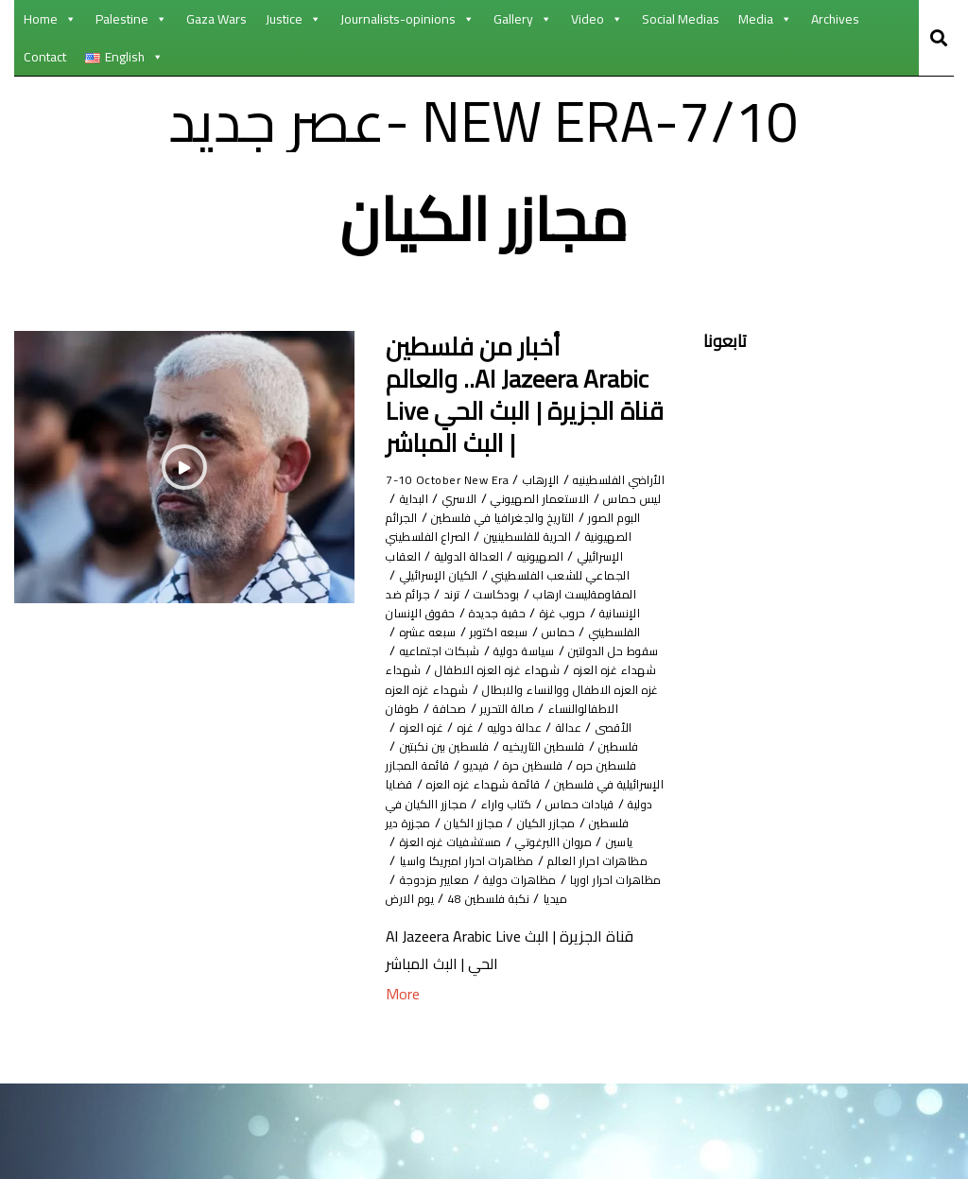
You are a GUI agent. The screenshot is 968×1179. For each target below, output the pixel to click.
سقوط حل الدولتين (547, 689)
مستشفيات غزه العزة (602, 936)
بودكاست (584, 631)
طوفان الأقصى (608, 783)
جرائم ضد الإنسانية (454, 631)
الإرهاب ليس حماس (517, 498)
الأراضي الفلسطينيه (598, 488)
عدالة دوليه (469, 783)
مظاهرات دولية (545, 974)
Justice (293, 19)
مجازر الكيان (465, 897)
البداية (498, 516)
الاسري (551, 516)
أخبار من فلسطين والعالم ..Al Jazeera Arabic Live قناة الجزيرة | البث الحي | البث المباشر (525, 394)
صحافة (421, 764)
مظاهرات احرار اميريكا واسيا (568, 955)
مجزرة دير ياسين (552, 916)
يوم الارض (415, 993)
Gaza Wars (216, 19)
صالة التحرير (491, 764)
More (403, 1089)
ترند (532, 631)
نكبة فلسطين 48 (508, 993)
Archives (835, 19)
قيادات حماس (550, 879)
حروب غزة (595, 650)
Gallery (522, 19)
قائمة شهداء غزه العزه (506, 860)
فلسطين (541, 803)
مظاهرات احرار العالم (463, 936)
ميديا (587, 993)
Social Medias (680, 19)
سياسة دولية (439, 689)
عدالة (533, 783)
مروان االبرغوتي (446, 916)
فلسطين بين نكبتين (595, 822)
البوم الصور (433, 516)
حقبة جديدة (518, 650)
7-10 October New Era (456, 479)
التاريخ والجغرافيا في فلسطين (527, 535)
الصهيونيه (471, 574)
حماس (539, 669)
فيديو (581, 841)
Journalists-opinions (407, 19)
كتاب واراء (461, 879)
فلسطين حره (488, 822)
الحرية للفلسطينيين (491, 555)
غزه (411, 783)
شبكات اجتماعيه (605, 707)
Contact (45, 56)
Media (765, 19)
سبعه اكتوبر (470, 669)
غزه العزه (608, 803)
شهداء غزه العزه (492, 707)
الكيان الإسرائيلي (538, 612)
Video (597, 19)
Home (50, 19)
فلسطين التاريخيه (451, 803)
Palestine (131, 19)
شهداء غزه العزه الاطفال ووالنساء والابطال (498, 736)
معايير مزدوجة (442, 974)
